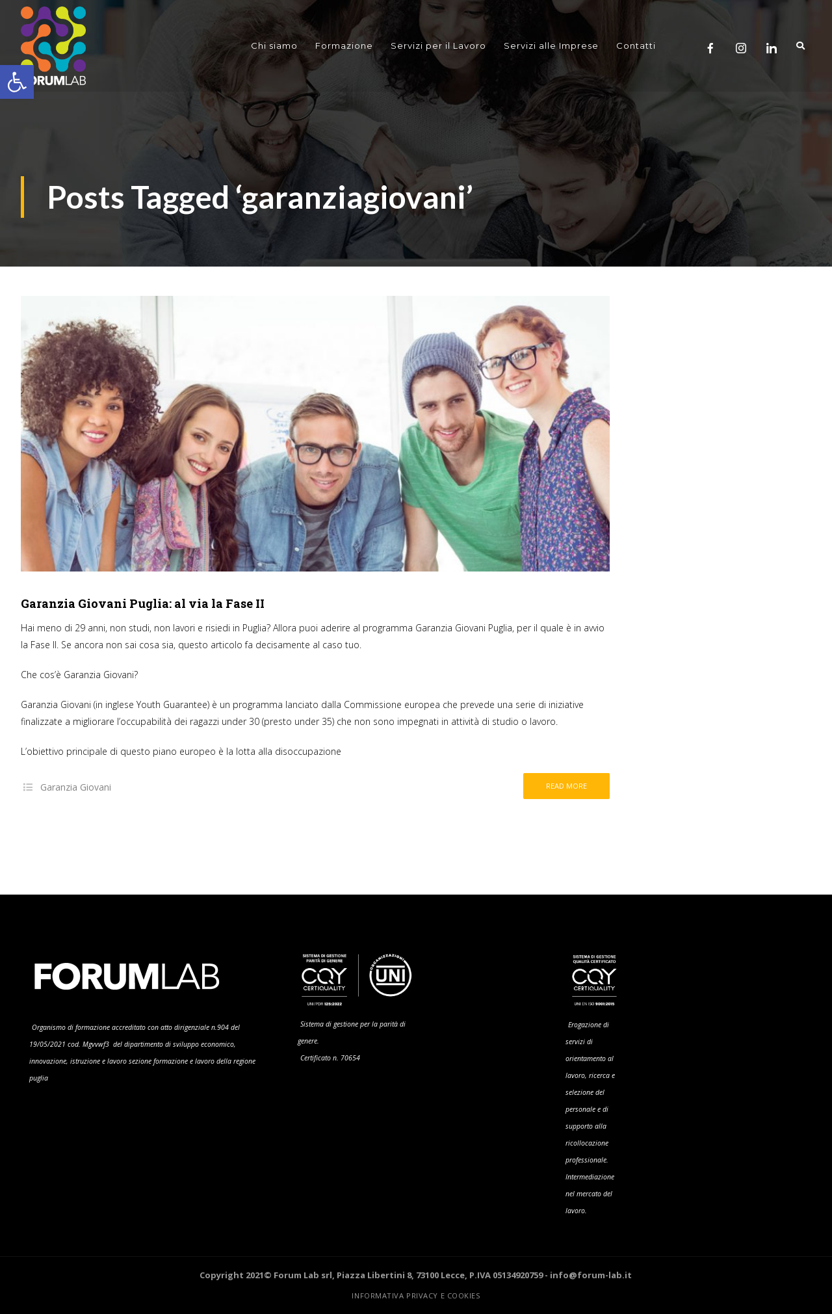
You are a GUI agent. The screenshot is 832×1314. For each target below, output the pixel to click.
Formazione (344, 46)
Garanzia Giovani (75, 787)
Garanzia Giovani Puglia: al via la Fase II (143, 603)
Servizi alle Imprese (551, 46)
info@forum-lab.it (591, 1275)
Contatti (636, 46)
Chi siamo (274, 46)
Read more (566, 786)
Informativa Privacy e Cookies (416, 1295)
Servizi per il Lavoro (438, 46)
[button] (17, 82)
